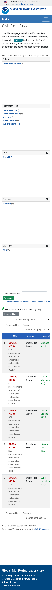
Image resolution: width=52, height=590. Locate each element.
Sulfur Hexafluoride (12, 124)
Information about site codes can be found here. (28, 302)
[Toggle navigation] (46, 19)
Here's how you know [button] (24, 4)
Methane (7, 117)
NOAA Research (12, 585)
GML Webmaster (41, 529)
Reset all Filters (11, 314)
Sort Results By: (22, 319)
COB (5, 250)
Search (8, 298)
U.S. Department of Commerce (19, 575)
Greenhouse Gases (12, 64)
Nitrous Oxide (9, 120)
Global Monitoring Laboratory (28, 8)
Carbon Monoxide (11, 114)
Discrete (7, 204)
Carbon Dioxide (10, 110)
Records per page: (34, 329)
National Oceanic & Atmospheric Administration (19, 581)
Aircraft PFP (8, 157)
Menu (5, 18)
